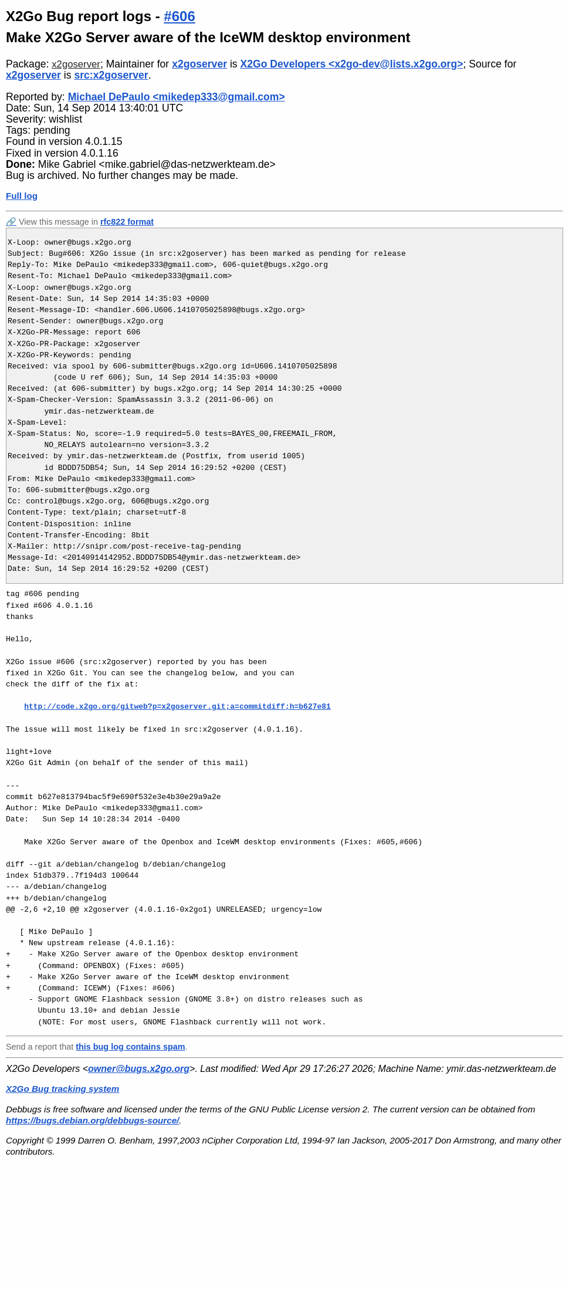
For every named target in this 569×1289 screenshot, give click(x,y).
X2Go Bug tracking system (62, 1089)
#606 (179, 16)
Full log (22, 196)
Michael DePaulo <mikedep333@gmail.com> (176, 97)
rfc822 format (127, 221)
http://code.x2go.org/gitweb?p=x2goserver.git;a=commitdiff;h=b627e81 (177, 706)
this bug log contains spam (130, 1046)
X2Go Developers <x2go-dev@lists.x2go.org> (352, 64)
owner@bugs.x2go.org (138, 1069)
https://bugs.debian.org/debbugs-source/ (92, 1120)
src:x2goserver (111, 75)
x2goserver (76, 64)
